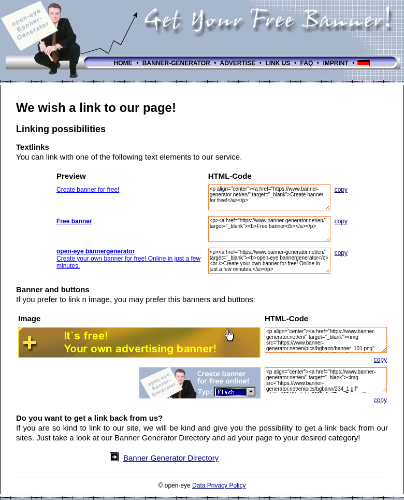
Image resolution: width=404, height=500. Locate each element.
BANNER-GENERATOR (176, 63)
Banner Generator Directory (171, 457)
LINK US (278, 63)
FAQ (306, 63)
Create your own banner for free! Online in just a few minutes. (128, 258)
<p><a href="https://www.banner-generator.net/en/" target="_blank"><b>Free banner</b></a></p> (269, 229)
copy (341, 189)
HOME (123, 63)
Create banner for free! (87, 189)
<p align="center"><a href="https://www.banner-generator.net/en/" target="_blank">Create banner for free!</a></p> (269, 197)
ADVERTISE (238, 63)
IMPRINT (335, 63)
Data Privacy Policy (219, 485)
